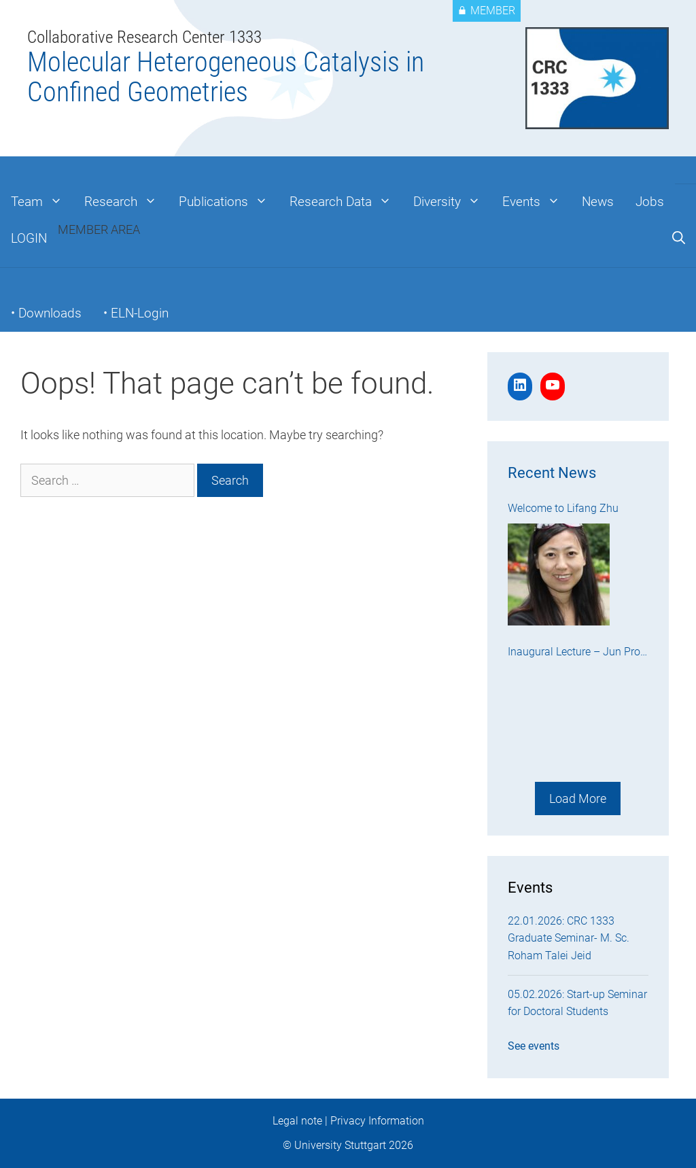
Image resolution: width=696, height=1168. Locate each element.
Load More (577, 798)
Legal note (297, 1120)
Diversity (452, 202)
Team (42, 202)
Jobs (650, 201)
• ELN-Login (136, 313)
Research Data (346, 202)
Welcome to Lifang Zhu (563, 508)
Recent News (552, 472)
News (598, 201)
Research (126, 202)
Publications (229, 202)
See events (533, 1046)
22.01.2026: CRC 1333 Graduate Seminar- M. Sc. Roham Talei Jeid (568, 938)
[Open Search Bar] (678, 238)
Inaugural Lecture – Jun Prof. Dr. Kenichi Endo (577, 653)
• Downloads (46, 313)
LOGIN (29, 238)
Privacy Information (377, 1120)
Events (536, 202)
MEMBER (486, 10)
